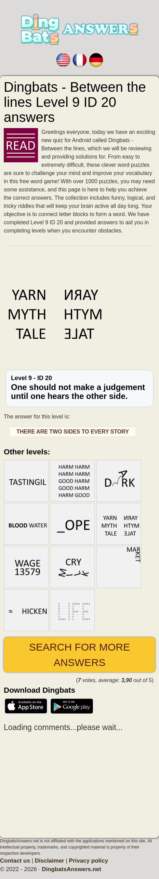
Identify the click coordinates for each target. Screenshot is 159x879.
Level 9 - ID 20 (79, 388)
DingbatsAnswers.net (71, 869)
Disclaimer (49, 860)
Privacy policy (88, 860)
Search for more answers (79, 654)
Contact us (15, 860)
